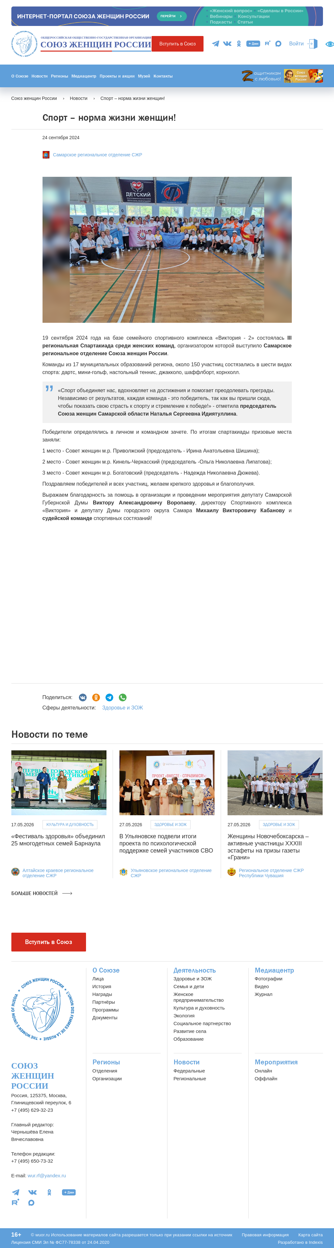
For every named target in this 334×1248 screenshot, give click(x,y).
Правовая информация (265, 1234)
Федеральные (189, 1070)
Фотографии (269, 978)
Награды (102, 994)
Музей (144, 76)
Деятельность (195, 970)
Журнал (264, 994)
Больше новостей (41, 893)
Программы (106, 1009)
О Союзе (19, 76)
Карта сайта (310, 1234)
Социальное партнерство (202, 1023)
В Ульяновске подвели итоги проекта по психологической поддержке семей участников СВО (166, 843)
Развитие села (190, 1031)
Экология (184, 1015)
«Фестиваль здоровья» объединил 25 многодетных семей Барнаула (58, 840)
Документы (105, 1017)
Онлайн (263, 1070)
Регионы (59, 76)
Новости (39, 76)
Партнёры (104, 1002)
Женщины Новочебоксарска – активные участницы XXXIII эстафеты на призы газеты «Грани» (268, 847)
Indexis (316, 1242)
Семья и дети (189, 986)
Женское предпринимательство (199, 997)
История (102, 986)
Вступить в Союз (177, 43)
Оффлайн (266, 1078)
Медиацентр (83, 76)
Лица (98, 978)
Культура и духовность (69, 824)
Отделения (105, 1070)
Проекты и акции (117, 76)
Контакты (163, 76)
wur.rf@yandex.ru (47, 1175)
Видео (262, 986)
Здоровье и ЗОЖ (122, 707)
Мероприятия (276, 1062)
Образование (189, 1039)
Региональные (190, 1078)
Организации (107, 1078)
